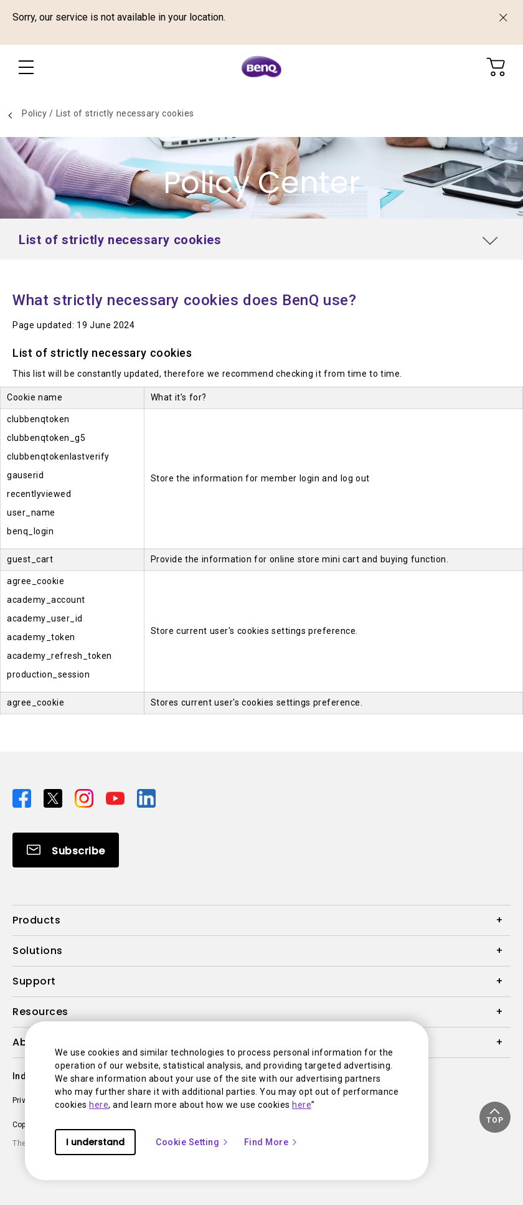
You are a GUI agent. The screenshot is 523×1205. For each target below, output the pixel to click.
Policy (35, 113)
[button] (495, 1117)
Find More (271, 1142)
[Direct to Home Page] (261, 67)
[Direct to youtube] (116, 797)
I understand (95, 1142)
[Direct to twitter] (54, 797)
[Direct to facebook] (23, 797)
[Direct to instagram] (85, 797)
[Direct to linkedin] (146, 797)
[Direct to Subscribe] (65, 850)
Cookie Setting (192, 1142)
